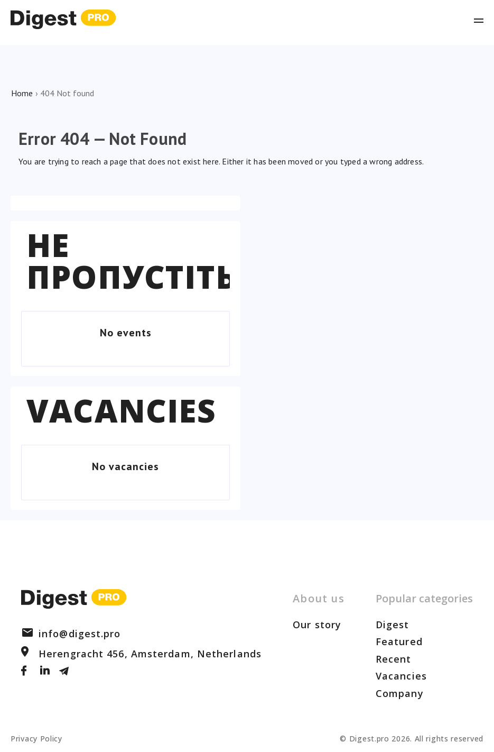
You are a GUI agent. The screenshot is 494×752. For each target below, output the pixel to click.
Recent (394, 659)
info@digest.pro (71, 633)
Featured (399, 641)
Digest (392, 624)
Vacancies (121, 410)
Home (22, 93)
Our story (317, 624)
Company (400, 693)
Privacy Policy (36, 738)
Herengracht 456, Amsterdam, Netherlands (141, 653)
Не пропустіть (131, 260)
